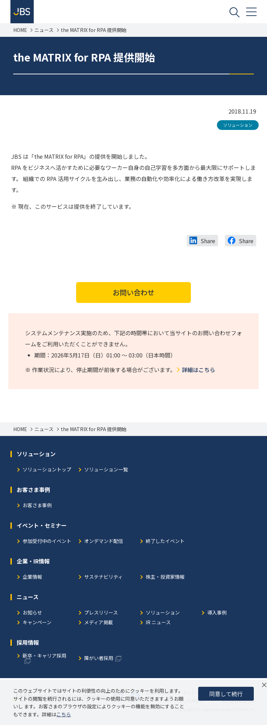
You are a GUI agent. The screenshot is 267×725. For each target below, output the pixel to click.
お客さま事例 (37, 507)
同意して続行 (226, 694)
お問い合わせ (133, 293)
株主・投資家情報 (165, 578)
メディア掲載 (98, 624)
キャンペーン (37, 624)
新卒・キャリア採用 (44, 657)
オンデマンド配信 (103, 542)
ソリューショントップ (47, 471)
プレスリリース (101, 614)
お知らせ (32, 614)
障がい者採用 (98, 659)
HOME (20, 31)
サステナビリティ (103, 578)
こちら (63, 714)
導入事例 (217, 614)
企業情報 (32, 578)
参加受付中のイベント (47, 542)
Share (208, 242)
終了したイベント (165, 542)
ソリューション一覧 (106, 471)
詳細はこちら (198, 370)
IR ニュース (158, 624)
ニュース (44, 31)
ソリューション (237, 126)
